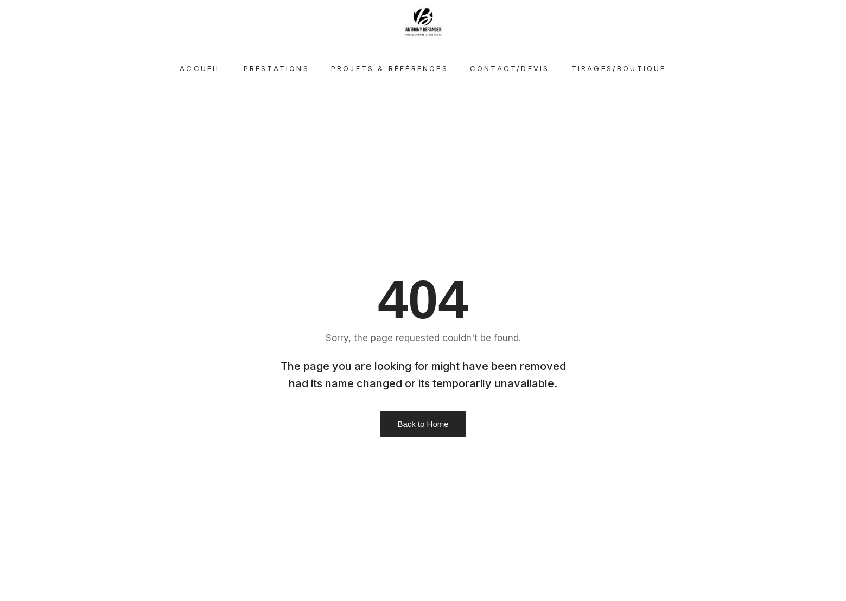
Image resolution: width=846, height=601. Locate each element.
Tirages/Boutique (618, 68)
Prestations (276, 68)
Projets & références (389, 68)
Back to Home (422, 424)
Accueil (200, 68)
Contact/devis (510, 68)
